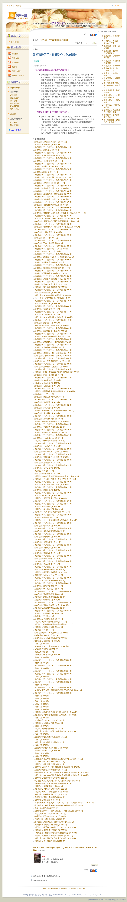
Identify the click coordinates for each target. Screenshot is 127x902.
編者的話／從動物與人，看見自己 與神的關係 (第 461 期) (57, 227)
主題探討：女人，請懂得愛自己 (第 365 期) (51, 792)
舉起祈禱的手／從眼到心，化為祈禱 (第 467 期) (53, 202)
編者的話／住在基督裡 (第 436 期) (47, 380)
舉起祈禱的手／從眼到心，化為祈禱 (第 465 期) (53, 210)
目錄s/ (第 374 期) (41, 745)
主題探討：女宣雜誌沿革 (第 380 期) (48, 723)
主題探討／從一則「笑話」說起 (111, 69)
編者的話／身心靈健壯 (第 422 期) (47, 463)
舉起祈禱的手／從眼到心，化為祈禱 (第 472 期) (53, 175)
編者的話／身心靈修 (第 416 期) (47, 506)
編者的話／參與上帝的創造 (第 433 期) (49, 397)
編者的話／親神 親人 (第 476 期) (47, 150)
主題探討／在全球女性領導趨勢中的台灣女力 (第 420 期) (56, 476)
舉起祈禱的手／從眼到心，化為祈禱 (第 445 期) (53, 328)
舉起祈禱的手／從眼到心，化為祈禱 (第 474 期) (53, 164)
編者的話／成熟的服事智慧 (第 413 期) (49, 531)
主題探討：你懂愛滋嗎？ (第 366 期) (48, 786)
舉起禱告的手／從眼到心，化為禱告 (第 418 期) (53, 493)
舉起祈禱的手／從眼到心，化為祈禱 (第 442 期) (53, 345)
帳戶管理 (15, 42)
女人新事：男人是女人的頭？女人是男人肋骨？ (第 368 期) (57, 781)
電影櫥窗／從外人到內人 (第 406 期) (48, 575)
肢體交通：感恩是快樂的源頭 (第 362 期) (50, 825)
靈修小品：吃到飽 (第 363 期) (46, 808)
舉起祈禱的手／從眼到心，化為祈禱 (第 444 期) (53, 334)
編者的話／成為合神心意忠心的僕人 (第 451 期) (53, 279)
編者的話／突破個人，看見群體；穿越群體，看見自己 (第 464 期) (60, 213)
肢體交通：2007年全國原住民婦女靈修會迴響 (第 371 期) (57, 767)
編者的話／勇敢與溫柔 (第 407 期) (47, 564)
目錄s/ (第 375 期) (41, 740)
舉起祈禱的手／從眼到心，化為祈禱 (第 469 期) (53, 191)
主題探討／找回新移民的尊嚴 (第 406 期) (50, 572)
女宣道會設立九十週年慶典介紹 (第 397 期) (51, 646)
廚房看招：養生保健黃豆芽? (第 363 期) (50, 814)
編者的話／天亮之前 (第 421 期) (47, 468)
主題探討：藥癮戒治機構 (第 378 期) (48, 729)
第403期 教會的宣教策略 (59, 40)
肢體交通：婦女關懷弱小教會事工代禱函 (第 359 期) (55, 838)
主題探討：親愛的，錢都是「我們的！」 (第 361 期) (55, 827)
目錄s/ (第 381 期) (41, 718)
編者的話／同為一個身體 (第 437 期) (48, 375)
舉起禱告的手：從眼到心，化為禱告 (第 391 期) (53, 682)
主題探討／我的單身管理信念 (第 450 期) (50, 287)
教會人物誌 (14, 103)
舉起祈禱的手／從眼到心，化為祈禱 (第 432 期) (53, 405)
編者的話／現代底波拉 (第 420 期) (47, 474)
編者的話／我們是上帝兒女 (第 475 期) (49, 155)
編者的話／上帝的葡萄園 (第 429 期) (48, 419)
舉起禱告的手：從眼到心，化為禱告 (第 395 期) (53, 666)
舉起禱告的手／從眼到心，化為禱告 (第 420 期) (53, 482)
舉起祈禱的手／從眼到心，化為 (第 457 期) (51, 249)
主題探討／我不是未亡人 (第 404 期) (48, 589)
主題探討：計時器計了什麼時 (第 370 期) (50, 770)
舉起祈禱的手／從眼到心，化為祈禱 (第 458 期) (53, 246)
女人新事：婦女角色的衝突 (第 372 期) (49, 761)
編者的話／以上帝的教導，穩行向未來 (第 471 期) (54, 177)
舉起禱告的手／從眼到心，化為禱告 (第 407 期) (53, 567)
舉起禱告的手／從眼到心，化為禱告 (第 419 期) (53, 487)
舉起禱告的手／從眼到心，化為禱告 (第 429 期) (53, 424)
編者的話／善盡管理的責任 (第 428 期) (49, 427)
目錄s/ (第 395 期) (41, 663)
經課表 (12, 67)
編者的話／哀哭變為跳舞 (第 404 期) (48, 586)
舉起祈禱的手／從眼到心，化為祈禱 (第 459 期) (53, 240)
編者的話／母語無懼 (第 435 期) (47, 386)
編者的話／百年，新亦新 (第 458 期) (48, 243)
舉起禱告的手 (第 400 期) (44, 630)
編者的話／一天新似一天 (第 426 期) (48, 438)
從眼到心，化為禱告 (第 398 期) (47, 641)
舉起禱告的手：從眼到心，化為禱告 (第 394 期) (53, 671)
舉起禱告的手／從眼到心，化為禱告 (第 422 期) (53, 465)
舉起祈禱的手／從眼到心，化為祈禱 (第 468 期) (53, 197)
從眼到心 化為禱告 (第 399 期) (46, 635)
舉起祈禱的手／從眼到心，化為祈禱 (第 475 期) (53, 158)
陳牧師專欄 (15, 88)
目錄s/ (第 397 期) (41, 644)
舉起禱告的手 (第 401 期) (44, 616)
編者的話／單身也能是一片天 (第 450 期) (50, 284)
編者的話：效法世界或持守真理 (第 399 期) (51, 633)
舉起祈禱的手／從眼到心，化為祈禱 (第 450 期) (53, 290)
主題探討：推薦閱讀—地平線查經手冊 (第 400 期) (54, 624)
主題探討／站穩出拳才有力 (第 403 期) (49, 597)
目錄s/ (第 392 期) (41, 676)
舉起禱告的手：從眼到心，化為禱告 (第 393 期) (53, 674)
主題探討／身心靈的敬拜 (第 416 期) (48, 509)
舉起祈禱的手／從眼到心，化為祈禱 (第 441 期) (53, 350)
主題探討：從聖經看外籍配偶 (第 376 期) (50, 737)
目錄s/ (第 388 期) (41, 698)
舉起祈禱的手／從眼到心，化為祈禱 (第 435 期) (53, 389)
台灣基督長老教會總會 (50, 888)
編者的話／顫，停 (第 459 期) (46, 238)
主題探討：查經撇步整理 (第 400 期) (48, 627)
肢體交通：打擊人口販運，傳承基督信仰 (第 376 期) (55, 731)
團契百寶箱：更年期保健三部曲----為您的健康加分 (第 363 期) (58, 805)
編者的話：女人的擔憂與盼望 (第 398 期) (50, 638)
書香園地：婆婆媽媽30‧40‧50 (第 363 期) (50, 816)
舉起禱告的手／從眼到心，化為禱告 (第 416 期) (53, 515)
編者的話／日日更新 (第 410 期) (47, 548)
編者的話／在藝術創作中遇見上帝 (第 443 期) (52, 336)
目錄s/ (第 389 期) (41, 696)
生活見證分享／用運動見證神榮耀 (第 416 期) (52, 512)
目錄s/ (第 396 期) (41, 657)
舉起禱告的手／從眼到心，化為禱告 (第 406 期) (53, 578)
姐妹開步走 (14, 98)
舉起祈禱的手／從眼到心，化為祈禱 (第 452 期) (53, 276)
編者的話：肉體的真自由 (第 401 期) (48, 613)
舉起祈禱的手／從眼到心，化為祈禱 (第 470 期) (53, 186)
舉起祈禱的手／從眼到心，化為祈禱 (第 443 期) (53, 339)
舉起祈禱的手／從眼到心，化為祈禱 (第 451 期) (53, 282)
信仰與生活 (14, 109)
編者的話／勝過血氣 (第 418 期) (47, 490)
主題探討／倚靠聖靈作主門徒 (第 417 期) (50, 498)
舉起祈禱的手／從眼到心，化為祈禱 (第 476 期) (53, 153)
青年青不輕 (14, 106)
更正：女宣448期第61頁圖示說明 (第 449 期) (52, 298)
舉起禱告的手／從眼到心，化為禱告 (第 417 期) (53, 501)
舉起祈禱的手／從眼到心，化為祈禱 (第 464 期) (53, 216)
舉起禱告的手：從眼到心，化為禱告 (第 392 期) (53, 679)
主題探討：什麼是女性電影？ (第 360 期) (50, 830)
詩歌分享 (13, 58)
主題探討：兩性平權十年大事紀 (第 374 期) (51, 748)
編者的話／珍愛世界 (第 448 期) (47, 303)
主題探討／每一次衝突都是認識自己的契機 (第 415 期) (55, 520)
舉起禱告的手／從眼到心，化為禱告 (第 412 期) (53, 539)
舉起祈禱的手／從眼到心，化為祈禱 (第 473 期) (53, 169)
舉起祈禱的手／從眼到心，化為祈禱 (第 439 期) (53, 364)
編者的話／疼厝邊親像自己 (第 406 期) (49, 570)
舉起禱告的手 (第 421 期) (44, 471)
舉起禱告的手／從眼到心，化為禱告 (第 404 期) (53, 591)
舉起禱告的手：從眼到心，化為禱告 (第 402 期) (53, 611)
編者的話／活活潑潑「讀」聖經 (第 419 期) (51, 484)
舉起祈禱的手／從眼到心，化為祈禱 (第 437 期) (53, 378)
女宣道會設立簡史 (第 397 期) (46, 649)
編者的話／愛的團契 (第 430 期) (47, 413)
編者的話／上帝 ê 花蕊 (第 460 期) (48, 232)
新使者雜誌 (14, 125)
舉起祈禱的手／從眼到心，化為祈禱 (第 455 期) (53, 260)
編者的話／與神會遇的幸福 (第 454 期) (49, 262)
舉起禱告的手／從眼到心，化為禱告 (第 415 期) (53, 523)
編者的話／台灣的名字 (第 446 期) (47, 314)
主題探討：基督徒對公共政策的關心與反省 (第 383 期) (55, 712)
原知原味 (13, 101)
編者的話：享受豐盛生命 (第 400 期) (48, 619)
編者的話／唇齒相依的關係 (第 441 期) (49, 347)
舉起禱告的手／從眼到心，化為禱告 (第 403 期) (53, 602)
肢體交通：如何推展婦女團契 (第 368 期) (50, 778)
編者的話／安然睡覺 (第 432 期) (47, 402)
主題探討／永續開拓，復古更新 (111, 52)
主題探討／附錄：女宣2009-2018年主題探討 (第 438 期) (56, 372)
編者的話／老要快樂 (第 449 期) (47, 293)
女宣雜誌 (13, 122)
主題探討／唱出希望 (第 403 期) (47, 600)
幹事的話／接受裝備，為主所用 (111, 42)
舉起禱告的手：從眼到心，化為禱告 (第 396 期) (53, 660)
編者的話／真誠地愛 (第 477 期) (47, 144)
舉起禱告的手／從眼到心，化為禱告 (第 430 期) (53, 416)
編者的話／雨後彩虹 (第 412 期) (47, 537)
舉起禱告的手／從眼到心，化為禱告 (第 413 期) (53, 534)
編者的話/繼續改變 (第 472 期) (46, 172)
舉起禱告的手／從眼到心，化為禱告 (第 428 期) (53, 430)
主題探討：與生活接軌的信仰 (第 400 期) (50, 622)
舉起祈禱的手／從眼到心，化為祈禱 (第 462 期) (53, 224)
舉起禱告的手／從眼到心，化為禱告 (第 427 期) (53, 435)
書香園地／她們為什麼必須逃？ (112, 116)
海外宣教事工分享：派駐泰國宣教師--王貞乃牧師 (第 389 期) (58, 690)
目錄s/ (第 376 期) (41, 734)
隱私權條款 (73, 888)
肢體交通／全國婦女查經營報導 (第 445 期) (51, 325)
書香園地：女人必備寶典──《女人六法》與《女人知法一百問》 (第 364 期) (64, 803)
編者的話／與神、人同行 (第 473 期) (48, 166)
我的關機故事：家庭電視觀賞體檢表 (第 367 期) (53, 783)
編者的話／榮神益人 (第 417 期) (47, 495)
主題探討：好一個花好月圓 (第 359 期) (49, 841)
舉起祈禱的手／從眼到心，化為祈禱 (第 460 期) (53, 235)
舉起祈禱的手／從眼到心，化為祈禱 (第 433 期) (53, 399)
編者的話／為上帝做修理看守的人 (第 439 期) (52, 361)
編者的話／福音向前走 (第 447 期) (47, 309)
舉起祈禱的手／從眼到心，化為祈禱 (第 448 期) (53, 306)
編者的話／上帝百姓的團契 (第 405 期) (49, 580)
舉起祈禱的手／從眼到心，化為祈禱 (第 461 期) (53, 229)
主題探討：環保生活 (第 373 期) (47, 751)
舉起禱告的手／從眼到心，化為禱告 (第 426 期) (53, 443)
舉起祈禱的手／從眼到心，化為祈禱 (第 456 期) (53, 254)
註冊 (19, 6)
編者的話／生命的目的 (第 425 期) (47, 446)
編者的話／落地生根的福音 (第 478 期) (50, 142)
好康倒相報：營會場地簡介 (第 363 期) (49, 819)
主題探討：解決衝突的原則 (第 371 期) (49, 764)
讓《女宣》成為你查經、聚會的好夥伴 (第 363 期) (54, 822)
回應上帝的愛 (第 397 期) (44, 652)
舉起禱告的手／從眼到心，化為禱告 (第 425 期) (53, 449)
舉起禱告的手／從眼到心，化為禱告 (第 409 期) (53, 556)
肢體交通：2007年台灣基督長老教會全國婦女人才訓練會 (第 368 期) (61, 775)
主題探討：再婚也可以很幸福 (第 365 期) (50, 789)
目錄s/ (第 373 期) (41, 753)
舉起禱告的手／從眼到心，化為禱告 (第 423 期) (53, 460)
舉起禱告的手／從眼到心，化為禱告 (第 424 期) (53, 454)
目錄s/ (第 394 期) (41, 668)
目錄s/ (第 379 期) (41, 726)
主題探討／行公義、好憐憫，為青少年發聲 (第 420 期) (55, 479)
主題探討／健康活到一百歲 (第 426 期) (49, 441)
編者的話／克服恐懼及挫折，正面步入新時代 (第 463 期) (56, 218)
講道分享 (13, 54)
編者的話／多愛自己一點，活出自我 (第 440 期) (53, 353)
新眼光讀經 (14, 71)
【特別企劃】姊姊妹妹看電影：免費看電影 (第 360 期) (55, 833)
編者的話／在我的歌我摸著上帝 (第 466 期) (51, 205)
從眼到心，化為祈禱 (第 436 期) (47, 383)
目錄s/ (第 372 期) (41, 756)
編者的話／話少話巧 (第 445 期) (47, 323)
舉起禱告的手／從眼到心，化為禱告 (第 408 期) (53, 561)
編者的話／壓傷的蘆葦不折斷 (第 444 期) (50, 331)
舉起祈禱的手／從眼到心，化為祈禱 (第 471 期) (53, 180)
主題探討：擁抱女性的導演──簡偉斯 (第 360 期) (53, 836)
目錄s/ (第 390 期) (41, 685)
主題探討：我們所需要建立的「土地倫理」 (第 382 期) (55, 715)
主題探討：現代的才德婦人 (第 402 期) (49, 608)
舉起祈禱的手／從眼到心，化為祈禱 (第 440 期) (53, 358)
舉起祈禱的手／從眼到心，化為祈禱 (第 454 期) (53, 265)
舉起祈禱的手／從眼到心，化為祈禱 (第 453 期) (53, 271)
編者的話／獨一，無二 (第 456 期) (47, 251)
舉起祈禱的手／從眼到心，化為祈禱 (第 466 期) (53, 208)
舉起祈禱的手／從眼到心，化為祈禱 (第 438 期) (53, 369)
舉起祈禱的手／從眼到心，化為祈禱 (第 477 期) (53, 147)
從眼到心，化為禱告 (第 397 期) (47, 655)
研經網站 (13, 62)
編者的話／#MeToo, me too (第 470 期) (49, 183)
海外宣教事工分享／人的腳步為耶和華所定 (112, 85)
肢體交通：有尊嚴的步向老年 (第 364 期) (50, 794)
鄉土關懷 (13, 95)
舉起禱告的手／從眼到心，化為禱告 (112, 121)
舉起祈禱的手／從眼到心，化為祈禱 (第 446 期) (53, 320)
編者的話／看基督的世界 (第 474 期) (48, 161)
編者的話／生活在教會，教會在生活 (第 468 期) (53, 194)
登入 (11, 6)
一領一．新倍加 (16, 76)
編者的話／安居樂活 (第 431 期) (47, 408)
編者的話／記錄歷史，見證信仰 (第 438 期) (51, 367)
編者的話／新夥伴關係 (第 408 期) (47, 559)
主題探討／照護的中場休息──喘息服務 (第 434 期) (54, 391)
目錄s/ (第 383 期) (41, 709)
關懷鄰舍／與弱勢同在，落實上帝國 (112, 111)
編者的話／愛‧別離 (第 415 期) (46, 517)
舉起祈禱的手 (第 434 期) (44, 394)
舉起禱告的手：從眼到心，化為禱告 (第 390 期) (53, 687)
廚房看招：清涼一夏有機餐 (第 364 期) (49, 797)
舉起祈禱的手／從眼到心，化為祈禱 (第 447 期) (53, 312)
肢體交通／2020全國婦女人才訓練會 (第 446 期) (53, 317)
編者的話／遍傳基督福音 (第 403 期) (48, 594)
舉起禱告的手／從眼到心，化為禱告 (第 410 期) (53, 550)
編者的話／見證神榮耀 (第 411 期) (47, 542)
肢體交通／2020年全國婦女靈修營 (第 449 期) (52, 295)
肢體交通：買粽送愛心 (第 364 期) (47, 800)
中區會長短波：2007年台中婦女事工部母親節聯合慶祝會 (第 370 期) (61, 772)
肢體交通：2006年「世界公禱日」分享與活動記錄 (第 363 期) (58, 811)
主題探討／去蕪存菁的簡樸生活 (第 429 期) (51, 421)
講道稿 (13, 114)
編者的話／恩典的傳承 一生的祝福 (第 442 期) (52, 342)
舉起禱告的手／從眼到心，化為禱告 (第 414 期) (53, 528)
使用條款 (64, 888)
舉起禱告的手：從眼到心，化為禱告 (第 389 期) (53, 693)
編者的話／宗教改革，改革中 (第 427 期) (50, 432)
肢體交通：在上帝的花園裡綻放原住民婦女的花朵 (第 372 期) (58, 759)
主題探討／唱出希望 (112, 66)
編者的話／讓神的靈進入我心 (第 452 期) (50, 273)
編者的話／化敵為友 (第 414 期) (47, 526)
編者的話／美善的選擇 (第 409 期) (47, 553)
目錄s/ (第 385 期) (41, 707)
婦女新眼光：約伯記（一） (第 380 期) (49, 720)
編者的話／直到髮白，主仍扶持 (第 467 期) (51, 199)
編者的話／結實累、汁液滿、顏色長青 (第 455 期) (54, 257)
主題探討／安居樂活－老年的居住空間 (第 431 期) (54, 410)
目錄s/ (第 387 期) (41, 701)
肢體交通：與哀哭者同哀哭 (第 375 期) (49, 742)
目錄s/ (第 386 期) (41, 704)
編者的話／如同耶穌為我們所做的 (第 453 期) (52, 268)
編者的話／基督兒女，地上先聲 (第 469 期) (51, 188)
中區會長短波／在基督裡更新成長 (112, 96)
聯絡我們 (82, 888)
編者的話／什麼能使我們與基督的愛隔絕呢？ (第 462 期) (56, 221)
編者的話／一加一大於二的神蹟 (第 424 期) (51, 452)
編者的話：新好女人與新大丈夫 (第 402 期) (51, 605)
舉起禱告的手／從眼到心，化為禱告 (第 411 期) (53, 545)
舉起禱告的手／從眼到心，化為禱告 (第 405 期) (53, 583)
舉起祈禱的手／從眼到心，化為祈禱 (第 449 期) (53, 301)
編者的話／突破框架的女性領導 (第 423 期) (51, 457)
